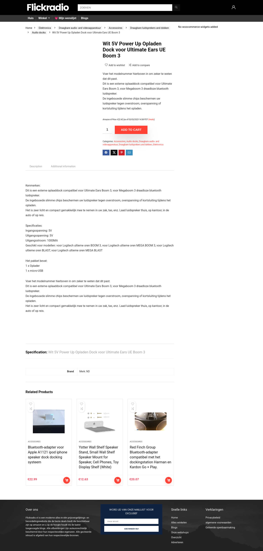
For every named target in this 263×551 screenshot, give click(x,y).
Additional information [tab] (63, 166)
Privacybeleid (213, 517)
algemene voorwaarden (218, 522)
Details (151, 119)
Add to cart (131, 130)
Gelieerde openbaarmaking (220, 527)
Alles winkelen (179, 522)
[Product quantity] (107, 130)
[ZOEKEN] (176, 7)
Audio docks (39, 32)
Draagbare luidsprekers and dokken (149, 28)
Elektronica (45, 28)
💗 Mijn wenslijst (65, 18)
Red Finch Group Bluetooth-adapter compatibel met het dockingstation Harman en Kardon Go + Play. (150, 457)
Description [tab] (36, 166)
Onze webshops (180, 532)
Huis (31, 18)
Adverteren (177, 542)
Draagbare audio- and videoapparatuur (80, 28)
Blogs (84, 18)
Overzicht (176, 537)
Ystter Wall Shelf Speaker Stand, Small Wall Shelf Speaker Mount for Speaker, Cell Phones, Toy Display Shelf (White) (99, 457)
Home (29, 28)
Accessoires (115, 28)
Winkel (42, 18)
